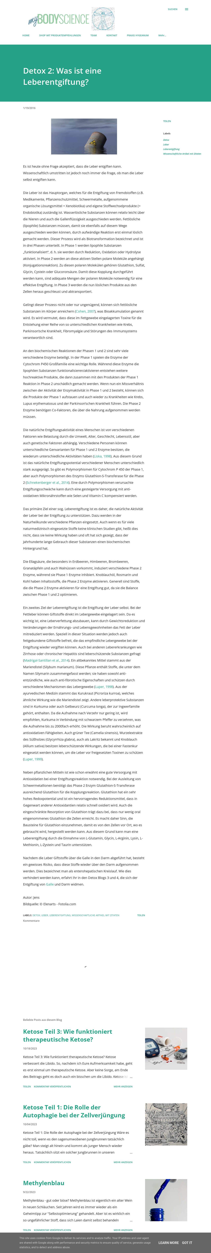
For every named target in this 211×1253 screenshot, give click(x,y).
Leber (166, 144)
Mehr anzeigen (123, 1086)
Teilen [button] (167, 121)
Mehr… (162, 35)
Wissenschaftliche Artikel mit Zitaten (182, 153)
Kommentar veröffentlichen (52, 1086)
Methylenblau (43, 1183)
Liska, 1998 (102, 456)
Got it (187, 1243)
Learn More (169, 1243)
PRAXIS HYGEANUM (138, 35)
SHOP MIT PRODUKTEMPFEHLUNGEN (60, 35)
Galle (50, 884)
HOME (26, 35)
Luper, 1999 (33, 759)
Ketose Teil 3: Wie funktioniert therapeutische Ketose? (67, 1035)
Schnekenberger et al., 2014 (48, 482)
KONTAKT (111, 35)
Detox (166, 139)
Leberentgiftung (171, 149)
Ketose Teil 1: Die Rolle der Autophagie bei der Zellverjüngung (74, 1111)
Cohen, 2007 (85, 311)
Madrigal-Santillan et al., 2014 (46, 660)
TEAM (93, 35)
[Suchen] (172, 9)
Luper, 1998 (104, 686)
